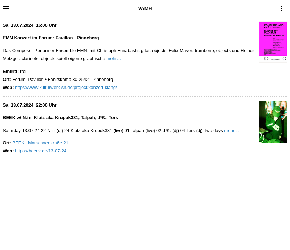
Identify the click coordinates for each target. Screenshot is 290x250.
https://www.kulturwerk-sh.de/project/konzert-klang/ (66, 87)
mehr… (113, 58)
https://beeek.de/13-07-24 (40, 150)
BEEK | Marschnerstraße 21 (40, 142)
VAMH (145, 8)
